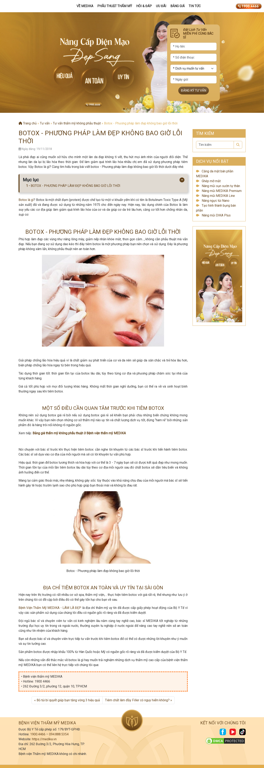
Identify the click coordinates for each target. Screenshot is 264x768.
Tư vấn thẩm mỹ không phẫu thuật (77, 123)
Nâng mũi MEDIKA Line (218, 196)
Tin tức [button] (195, 6)
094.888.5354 (59, 734)
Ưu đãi (161, 6)
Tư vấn (45, 123)
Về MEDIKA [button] (85, 6)
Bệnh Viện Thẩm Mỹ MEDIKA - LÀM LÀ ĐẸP (50, 608)
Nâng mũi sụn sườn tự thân (221, 186)
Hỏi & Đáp (144, 6)
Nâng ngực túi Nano (215, 201)
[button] (124, 109)
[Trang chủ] (22, 6)
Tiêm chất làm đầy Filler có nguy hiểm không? (137, 700)
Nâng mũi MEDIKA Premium (222, 191)
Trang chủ (28, 123)
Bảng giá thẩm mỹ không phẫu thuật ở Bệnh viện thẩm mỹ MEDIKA (79, 433)
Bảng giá (177, 6)
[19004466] (248, 6)
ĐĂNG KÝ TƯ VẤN (194, 90)
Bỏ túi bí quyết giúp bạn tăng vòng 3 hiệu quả (68, 700)
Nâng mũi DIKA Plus (216, 215)
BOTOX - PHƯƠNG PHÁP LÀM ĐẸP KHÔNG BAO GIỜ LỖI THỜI (75, 186)
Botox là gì (26, 200)
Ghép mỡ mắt (211, 181)
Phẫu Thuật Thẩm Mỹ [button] (114, 6)
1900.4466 (37, 734)
